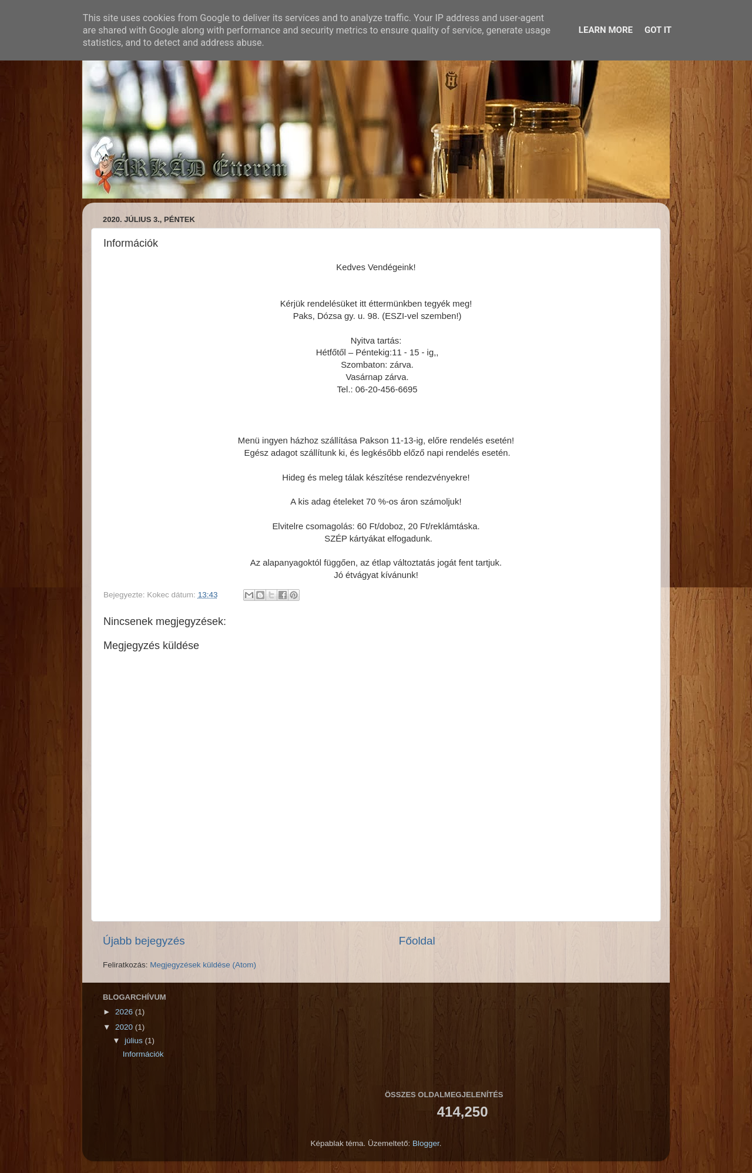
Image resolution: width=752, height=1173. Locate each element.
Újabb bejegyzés (144, 941)
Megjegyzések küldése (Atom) (203, 964)
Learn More (606, 30)
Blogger (425, 1143)
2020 (125, 1027)
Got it (658, 30)
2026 (125, 1011)
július (135, 1040)
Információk (143, 1054)
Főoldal (417, 941)
